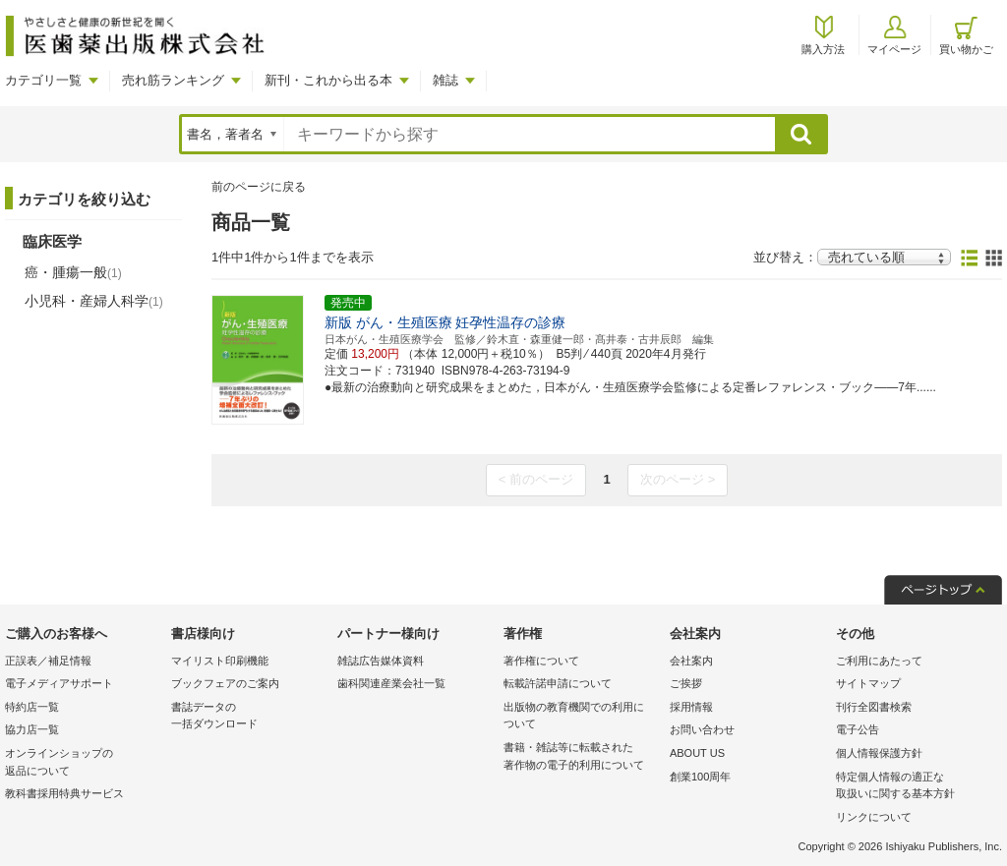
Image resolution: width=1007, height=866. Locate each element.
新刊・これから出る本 (328, 80)
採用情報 (691, 707)
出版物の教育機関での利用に (582, 717)
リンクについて (874, 817)
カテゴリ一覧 (43, 80)
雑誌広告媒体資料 (380, 660)
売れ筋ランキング (173, 80)
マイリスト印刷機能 (219, 660)
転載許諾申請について (558, 683)
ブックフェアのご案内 (225, 683)
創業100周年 (700, 776)
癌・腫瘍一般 (73, 272)
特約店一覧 (32, 707)
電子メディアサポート (59, 683)
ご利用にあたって (879, 660)
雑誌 (445, 80)
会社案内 (691, 660)
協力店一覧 (32, 729)
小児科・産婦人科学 (94, 301)
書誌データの (249, 717)
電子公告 (857, 729)
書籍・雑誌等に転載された (582, 757)
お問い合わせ (702, 729)
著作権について (541, 660)
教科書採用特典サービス (64, 793)
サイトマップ (868, 683)
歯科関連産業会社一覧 (391, 683)
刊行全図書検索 (874, 707)
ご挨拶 (686, 683)
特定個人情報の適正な (914, 787)
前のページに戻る (258, 187)
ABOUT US (697, 753)
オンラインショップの (83, 763)
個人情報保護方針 (879, 753)
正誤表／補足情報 (48, 660)
